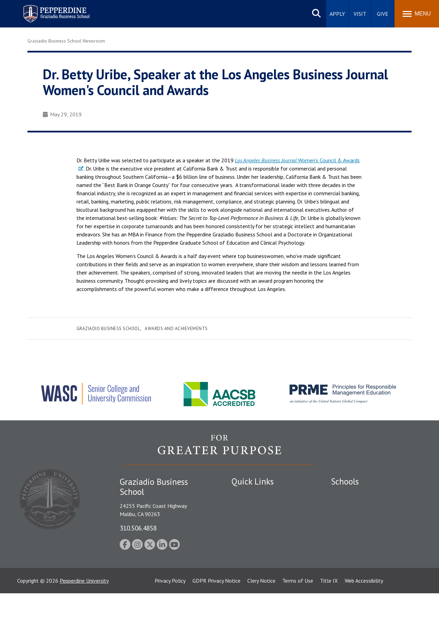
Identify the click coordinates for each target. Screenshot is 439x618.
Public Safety (247, 506)
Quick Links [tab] (253, 481)
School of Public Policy (357, 549)
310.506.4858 (138, 528)
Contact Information (256, 554)
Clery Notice (261, 605)
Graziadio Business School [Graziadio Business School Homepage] (361, 518)
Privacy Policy (170, 605)
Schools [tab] (345, 481)
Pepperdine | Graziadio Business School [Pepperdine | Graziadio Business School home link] (47, 9)
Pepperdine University (84, 605)
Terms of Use (297, 605)
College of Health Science (361, 561)
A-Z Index (242, 566)
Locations (243, 494)
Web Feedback (248, 577)
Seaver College (348, 494)
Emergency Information (259, 530)
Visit (360, 13)
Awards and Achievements (176, 328)
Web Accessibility (364, 605)
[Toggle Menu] (416, 13)
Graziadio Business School (108, 328)
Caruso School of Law (356, 506)
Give (382, 13)
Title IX (329, 605)
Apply (337, 13)
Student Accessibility (255, 518)
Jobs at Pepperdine (253, 542)
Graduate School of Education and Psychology (370, 534)
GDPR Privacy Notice (216, 605)
